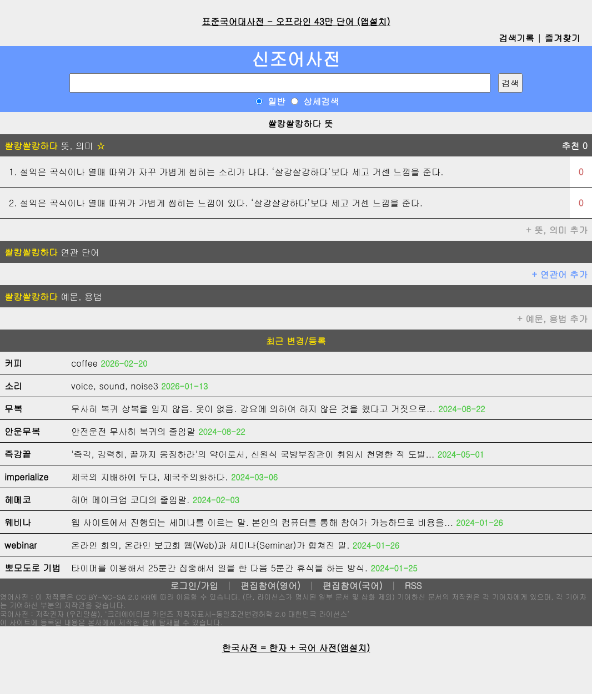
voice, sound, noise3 (114, 385)
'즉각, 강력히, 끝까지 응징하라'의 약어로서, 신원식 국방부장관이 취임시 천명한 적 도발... (252, 454)
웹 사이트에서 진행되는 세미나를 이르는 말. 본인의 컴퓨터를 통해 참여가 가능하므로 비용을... (262, 522)
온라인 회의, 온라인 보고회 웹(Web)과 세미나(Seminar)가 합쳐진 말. (210, 545)
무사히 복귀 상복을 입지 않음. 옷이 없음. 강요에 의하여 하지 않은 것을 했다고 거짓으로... (253, 408)
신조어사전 (296, 58)
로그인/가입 (194, 585)
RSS (413, 585)
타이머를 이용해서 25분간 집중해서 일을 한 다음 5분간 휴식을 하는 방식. (219, 567)
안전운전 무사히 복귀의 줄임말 (133, 431)
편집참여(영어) (270, 585)
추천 (574, 145)
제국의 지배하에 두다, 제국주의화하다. (149, 476)
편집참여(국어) (353, 585)
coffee (84, 363)
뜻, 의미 (54, 145)
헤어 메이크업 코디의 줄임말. (130, 499)
